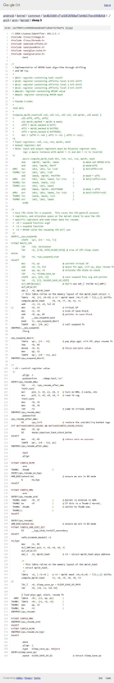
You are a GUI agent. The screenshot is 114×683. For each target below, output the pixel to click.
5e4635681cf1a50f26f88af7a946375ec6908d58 (74, 16)
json (108, 677)
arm (15, 20)
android (8, 16)
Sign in (107, 5)
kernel (21, 16)
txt (100, 677)
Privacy (28, 677)
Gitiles (19, 677)
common (34, 16)
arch (6, 20)
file (69, 28)
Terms (37, 677)
